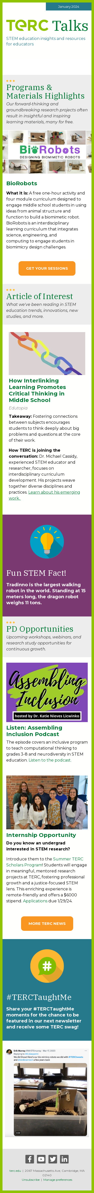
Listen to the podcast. (50, 760)
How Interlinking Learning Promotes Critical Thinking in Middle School (37, 390)
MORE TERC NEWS (47, 923)
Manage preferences (57, 1180)
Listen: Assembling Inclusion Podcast (34, 731)
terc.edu (15, 1171)
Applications (35, 901)
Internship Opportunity (41, 835)
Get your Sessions (47, 268)
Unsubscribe (31, 1180)
